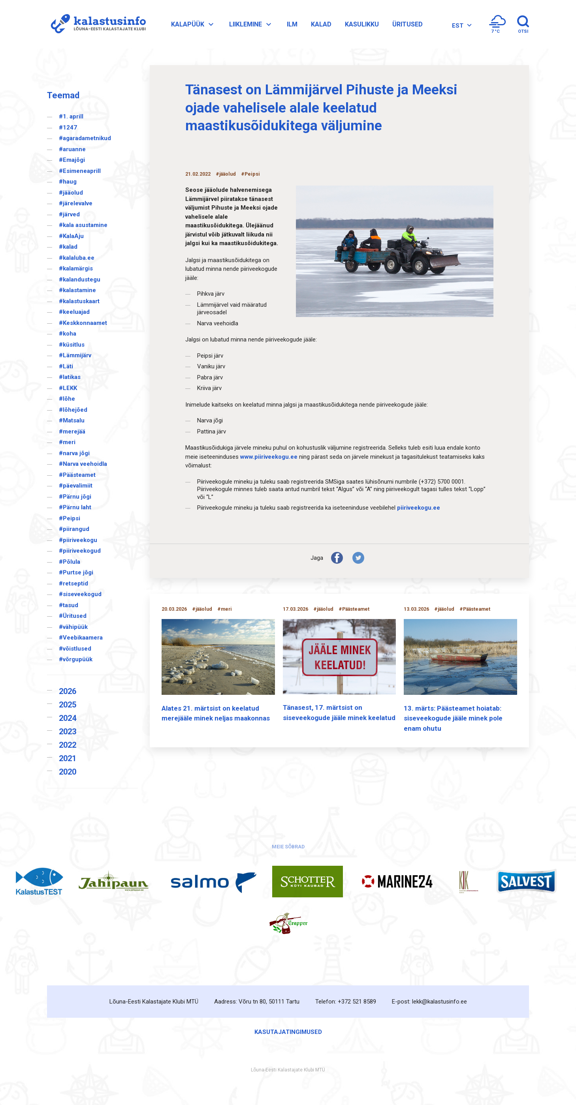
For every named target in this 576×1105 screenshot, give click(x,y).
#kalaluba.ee (76, 257)
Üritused (407, 24)
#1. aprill (71, 116)
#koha (67, 333)
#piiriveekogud (80, 550)
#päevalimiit (75, 485)
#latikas (70, 377)
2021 (67, 758)
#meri (67, 442)
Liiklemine (251, 24)
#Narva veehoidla (83, 463)
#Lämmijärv (75, 355)
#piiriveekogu (78, 540)
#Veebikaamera (81, 637)
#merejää (72, 431)
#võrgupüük (75, 659)
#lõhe (67, 398)
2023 (67, 731)
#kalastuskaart (79, 301)
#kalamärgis (76, 268)
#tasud (68, 605)
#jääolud (71, 192)
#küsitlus (72, 344)
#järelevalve (75, 203)
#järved (69, 214)
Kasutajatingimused (288, 1032)
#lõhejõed (73, 409)
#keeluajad (74, 311)
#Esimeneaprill (80, 170)
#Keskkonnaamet (83, 322)
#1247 (68, 127)
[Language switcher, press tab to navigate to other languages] (461, 25)
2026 (67, 691)
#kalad (68, 246)
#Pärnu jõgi (75, 496)
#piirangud (74, 529)
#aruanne (72, 149)
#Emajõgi (72, 159)
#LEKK (68, 388)
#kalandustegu (79, 279)
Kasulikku (362, 24)
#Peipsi (69, 518)
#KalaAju (71, 236)
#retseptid (73, 583)
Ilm (292, 24)
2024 (67, 718)
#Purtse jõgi (76, 572)
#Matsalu (72, 420)
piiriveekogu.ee (418, 507)
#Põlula (69, 561)
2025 (67, 704)
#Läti (66, 366)
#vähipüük (73, 626)
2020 (67, 772)
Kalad (321, 24)
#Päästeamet (77, 474)
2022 (67, 745)
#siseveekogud (80, 594)
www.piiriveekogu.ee (268, 456)
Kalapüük (193, 24)
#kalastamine (77, 290)
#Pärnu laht (75, 507)
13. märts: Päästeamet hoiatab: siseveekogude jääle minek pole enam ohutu (453, 718)
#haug (68, 181)
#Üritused (73, 615)
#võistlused (75, 648)
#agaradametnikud (85, 138)
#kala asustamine (83, 225)
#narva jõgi (74, 453)
